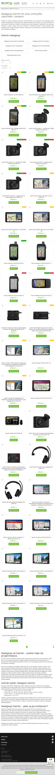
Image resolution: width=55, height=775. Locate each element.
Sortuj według (4, 65)
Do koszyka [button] (14, 101)
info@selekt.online (8, 756)
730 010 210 (7, 755)
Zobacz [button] (14, 268)
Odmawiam (20, 772)
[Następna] (53, 647)
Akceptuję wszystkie (31, 772)
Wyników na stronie (5, 60)
